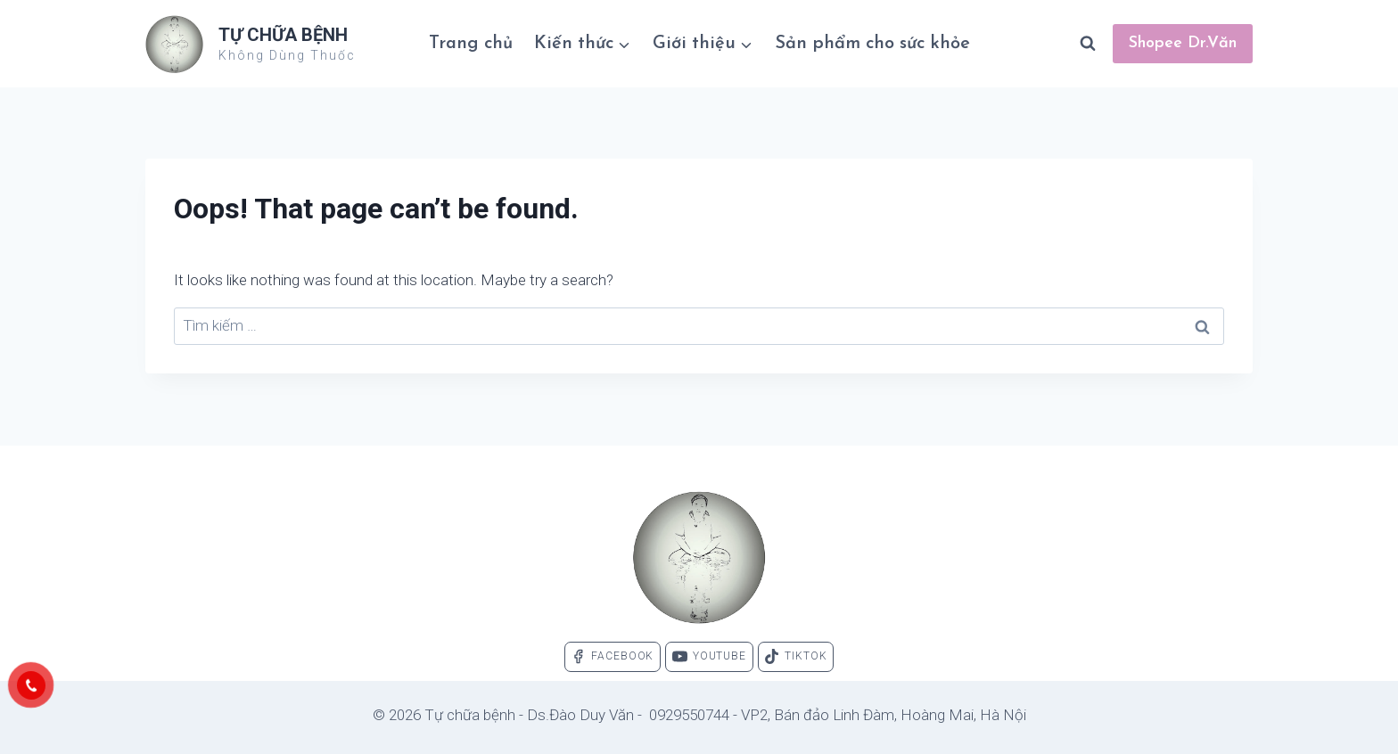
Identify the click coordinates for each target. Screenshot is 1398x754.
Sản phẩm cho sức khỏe (872, 44)
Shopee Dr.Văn (1183, 43)
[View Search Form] (1088, 44)
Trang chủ (471, 44)
